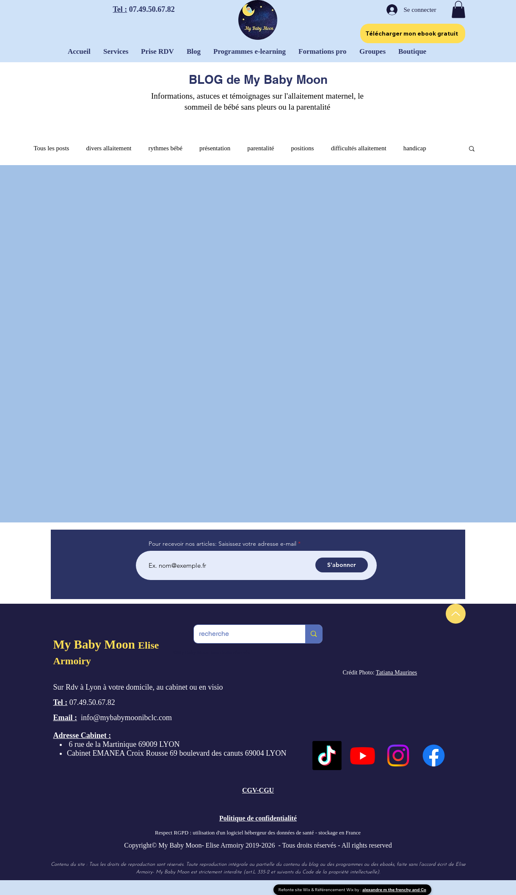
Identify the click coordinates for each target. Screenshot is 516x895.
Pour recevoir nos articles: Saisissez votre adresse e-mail (222, 544)
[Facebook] (433, 755)
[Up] (456, 614)
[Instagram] (398, 755)
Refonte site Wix (295, 889)
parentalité (260, 148)
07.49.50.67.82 (151, 9)
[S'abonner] (341, 565)
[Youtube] (362, 755)
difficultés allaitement (358, 148)
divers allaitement (108, 148)
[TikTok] (327, 755)
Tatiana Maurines (396, 672)
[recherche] (243, 634)
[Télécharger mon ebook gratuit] (412, 33)
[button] (458, 9)
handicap (414, 148)
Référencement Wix (335, 889)
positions (302, 148)
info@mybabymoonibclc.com (126, 717)
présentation (214, 148)
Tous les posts (51, 148)
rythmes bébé (165, 148)
